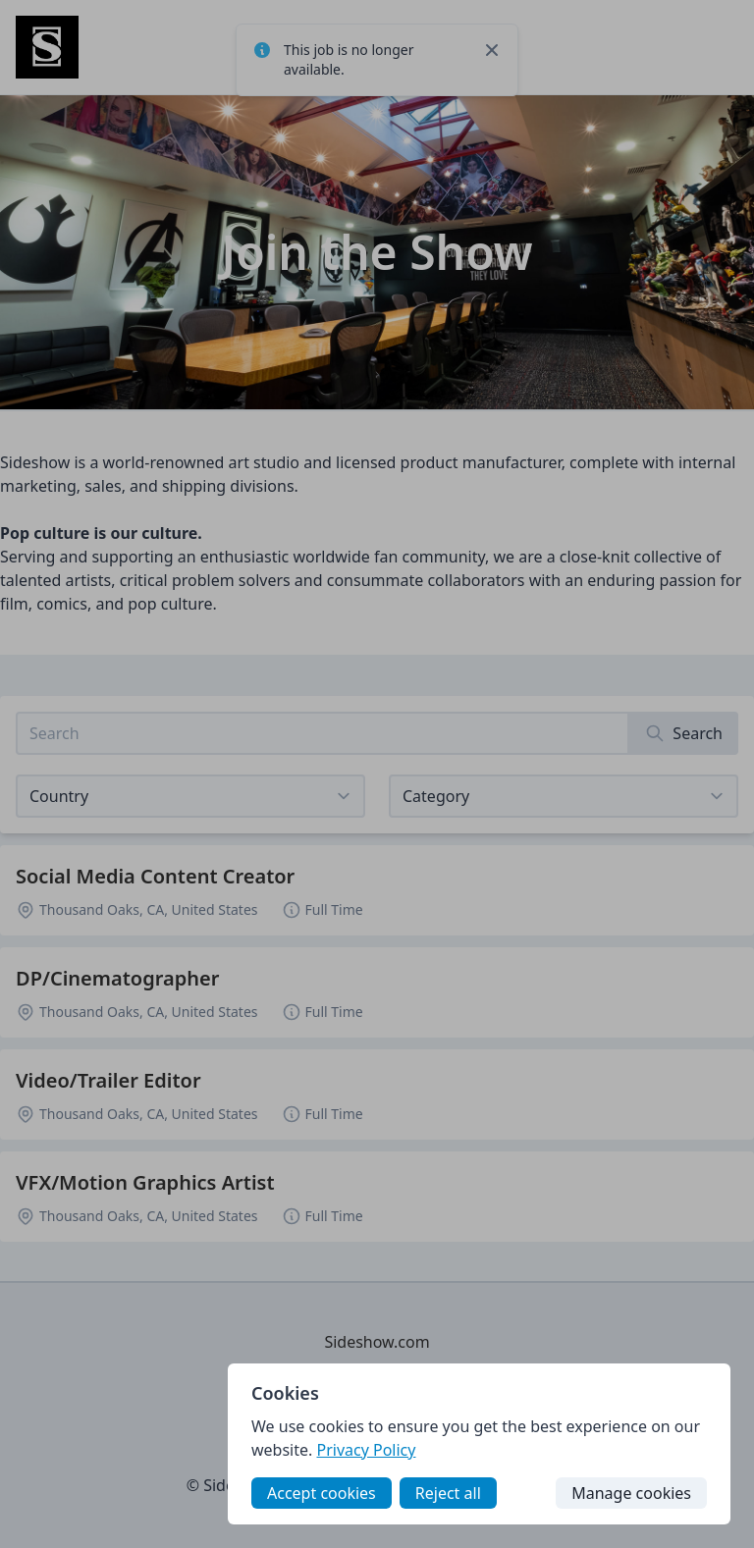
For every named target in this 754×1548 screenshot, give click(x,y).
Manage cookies (631, 1493)
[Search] (683, 733)
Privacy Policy (365, 1450)
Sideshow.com (376, 1342)
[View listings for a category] (563, 796)
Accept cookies (321, 1493)
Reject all (448, 1493)
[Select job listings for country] (190, 796)
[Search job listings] (322, 733)
